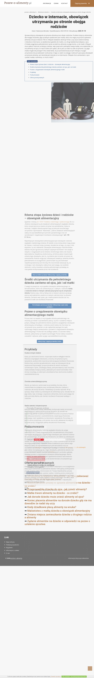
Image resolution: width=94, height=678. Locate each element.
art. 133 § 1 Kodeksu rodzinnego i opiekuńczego (53, 363)
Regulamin (9, 547)
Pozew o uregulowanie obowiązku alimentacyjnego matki (47, 82)
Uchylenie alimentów (9, 34)
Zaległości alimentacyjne (10, 28)
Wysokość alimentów (9, 31)
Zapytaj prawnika (82, 3)
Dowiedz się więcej (56, 676)
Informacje (47, 3)
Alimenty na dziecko (9, 16)
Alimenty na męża (8, 22)
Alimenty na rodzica (8, 25)
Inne (3, 40)
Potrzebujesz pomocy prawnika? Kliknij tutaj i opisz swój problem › (50, 447)
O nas (8, 553)
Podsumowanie (34, 87)
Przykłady (33, 85)
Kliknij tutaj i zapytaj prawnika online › (50, 483)
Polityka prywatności (12, 545)
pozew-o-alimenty (16, 558)
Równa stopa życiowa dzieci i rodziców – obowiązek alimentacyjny (50, 77)
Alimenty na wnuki (8, 37)
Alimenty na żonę (8, 19)
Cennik (56, 3)
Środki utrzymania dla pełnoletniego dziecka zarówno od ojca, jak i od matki (53, 79)
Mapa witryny (10, 542)
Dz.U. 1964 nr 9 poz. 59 (64, 631)
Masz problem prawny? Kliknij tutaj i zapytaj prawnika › (50, 416)
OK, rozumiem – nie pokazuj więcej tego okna (74, 676)
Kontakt (64, 3)
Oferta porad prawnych (37, 90)
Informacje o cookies (12, 550)
